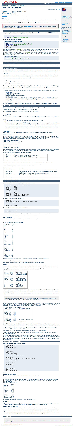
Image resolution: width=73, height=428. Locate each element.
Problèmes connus (65, 33)
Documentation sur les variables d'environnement (66, 40)
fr (57, 9)
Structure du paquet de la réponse (12, 341)
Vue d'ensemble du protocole (67, 17)
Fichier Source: (5, 14)
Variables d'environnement (66, 16)
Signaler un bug (64, 34)
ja (59, 9)
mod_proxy (24, 11)
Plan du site (70, 2)
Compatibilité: (4, 16)
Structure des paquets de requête (12, 181)
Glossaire (66, 2)
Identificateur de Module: (6, 13)
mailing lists (11, 421)
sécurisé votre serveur (28, 26)
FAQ (63, 2)
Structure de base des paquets (11, 105)
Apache (3, 5)
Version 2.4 (18, 5)
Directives (60, 2)
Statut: (3, 12)
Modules (56, 2)
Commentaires (64, 41)
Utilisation (6, 30)
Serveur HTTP (7, 5)
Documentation (13, 5)
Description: (4, 11)
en (56, 9)
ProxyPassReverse (19, 49)
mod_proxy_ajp (45, 22)
